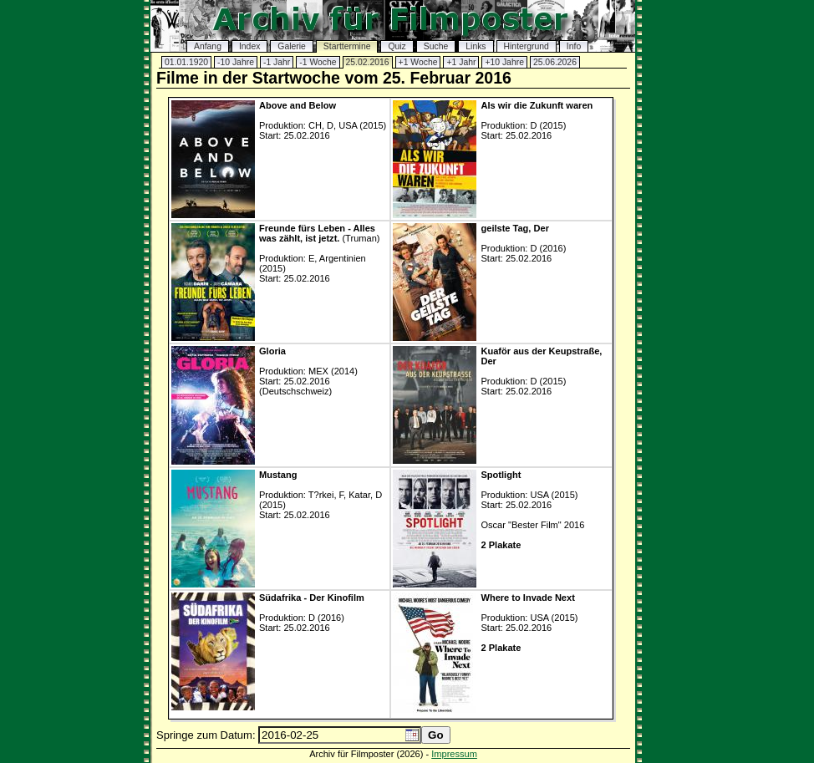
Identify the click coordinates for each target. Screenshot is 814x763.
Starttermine (347, 46)
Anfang (207, 46)
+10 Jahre (504, 62)
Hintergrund (526, 46)
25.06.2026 (555, 62)
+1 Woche (418, 62)
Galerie (291, 46)
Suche (436, 46)
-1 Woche (317, 62)
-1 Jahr (276, 62)
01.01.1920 (186, 62)
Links (476, 46)
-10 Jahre (235, 62)
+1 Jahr (461, 62)
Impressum (454, 754)
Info (574, 46)
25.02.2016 (367, 62)
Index (249, 46)
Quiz (396, 46)
